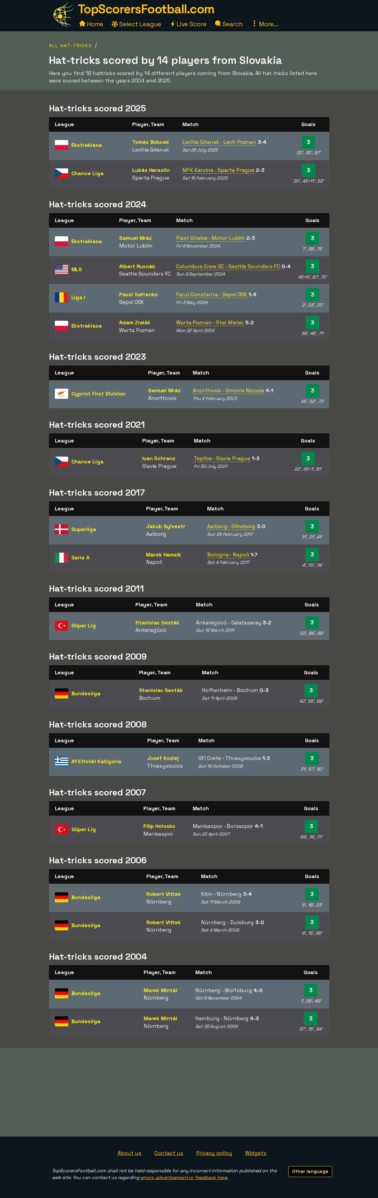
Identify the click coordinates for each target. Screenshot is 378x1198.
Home (91, 24)
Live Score (188, 24)
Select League (136, 24)
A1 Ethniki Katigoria (96, 761)
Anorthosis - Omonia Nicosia (228, 390)
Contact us (168, 1153)
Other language (310, 1171)
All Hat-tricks (70, 46)
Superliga (83, 529)
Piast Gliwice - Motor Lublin (210, 238)
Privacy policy (214, 1153)
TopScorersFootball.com (146, 9)
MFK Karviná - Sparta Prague (218, 170)
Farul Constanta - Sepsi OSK (211, 294)
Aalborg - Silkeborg (231, 526)
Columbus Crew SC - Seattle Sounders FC (228, 266)
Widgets (255, 1153)
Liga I (78, 297)
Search (229, 24)
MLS (76, 269)
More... (264, 24)
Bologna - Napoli (228, 554)
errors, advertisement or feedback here (183, 1177)
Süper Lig (83, 625)
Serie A (80, 557)
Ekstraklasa (86, 144)
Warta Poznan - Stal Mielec (210, 322)
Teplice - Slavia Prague (222, 458)
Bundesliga (85, 693)
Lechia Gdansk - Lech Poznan (219, 142)
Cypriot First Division (98, 393)
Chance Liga (87, 173)
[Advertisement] (189, 1092)
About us (129, 1153)
